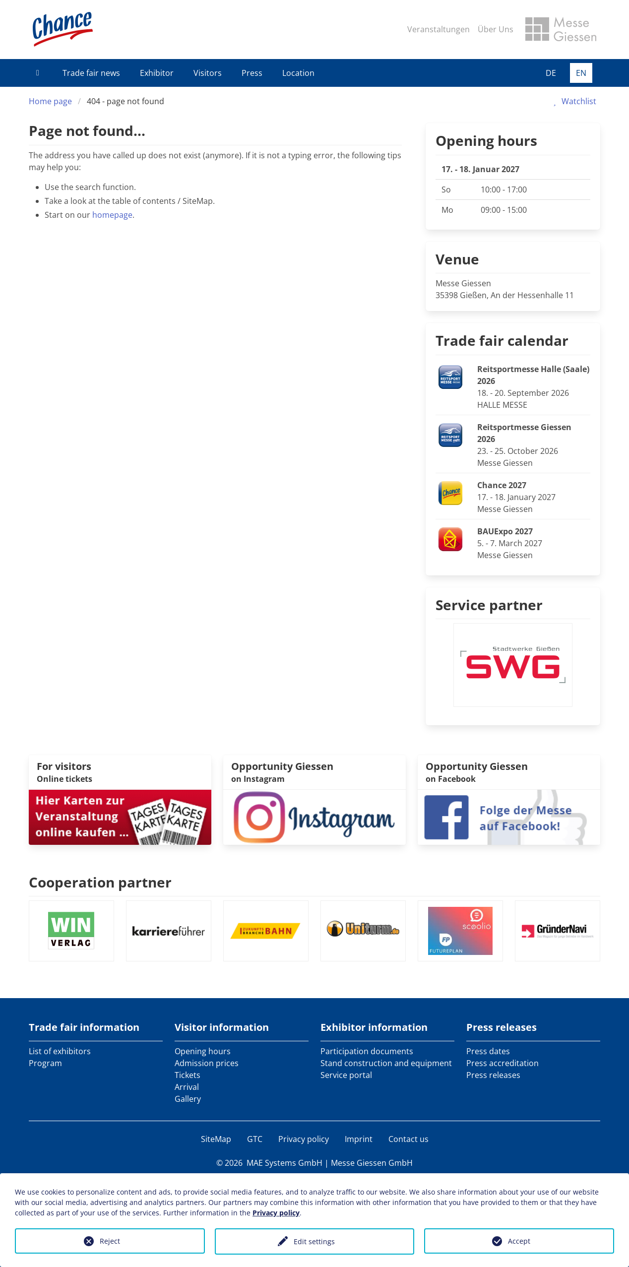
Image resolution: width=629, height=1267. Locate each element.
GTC (254, 1139)
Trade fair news (91, 72)
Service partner (489, 604)
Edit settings (314, 1241)
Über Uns (495, 29)
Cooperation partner (100, 882)
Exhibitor (157, 72)
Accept (519, 1241)
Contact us (408, 1139)
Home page (50, 101)
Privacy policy (303, 1139)
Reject (110, 1241)
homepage (112, 214)
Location (298, 72)
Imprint (359, 1139)
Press (252, 72)
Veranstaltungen (438, 29)
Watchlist (573, 101)
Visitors (207, 72)
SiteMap (216, 1139)
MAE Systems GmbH (284, 1162)
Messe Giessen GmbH (372, 1162)
